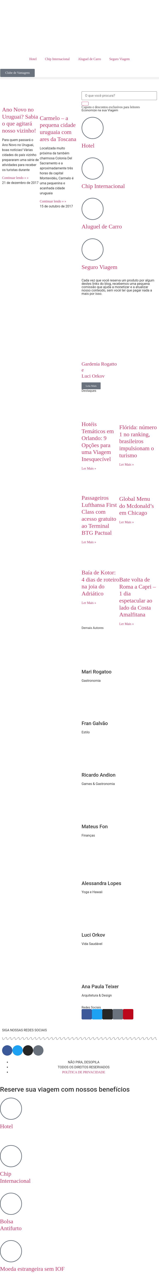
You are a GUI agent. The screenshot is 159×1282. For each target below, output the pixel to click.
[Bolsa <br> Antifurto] (11, 1204)
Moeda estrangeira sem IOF (32, 1269)
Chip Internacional (57, 59)
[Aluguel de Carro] (93, 209)
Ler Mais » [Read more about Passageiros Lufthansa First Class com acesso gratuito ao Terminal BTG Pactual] (89, 542)
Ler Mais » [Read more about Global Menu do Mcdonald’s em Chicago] (126, 522)
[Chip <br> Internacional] (11, 1156)
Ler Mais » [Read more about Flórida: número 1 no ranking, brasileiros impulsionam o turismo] (126, 464)
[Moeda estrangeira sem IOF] (11, 1251)
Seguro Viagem (119, 59)
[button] (79, 78)
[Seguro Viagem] (93, 249)
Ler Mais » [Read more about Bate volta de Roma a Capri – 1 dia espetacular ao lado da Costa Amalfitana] (126, 624)
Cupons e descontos (111, 107)
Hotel (33, 59)
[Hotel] (93, 128)
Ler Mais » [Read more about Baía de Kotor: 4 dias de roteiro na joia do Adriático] (89, 603)
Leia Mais (91, 385)
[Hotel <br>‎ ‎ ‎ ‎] (11, 1109)
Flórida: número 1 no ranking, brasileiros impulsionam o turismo (138, 441)
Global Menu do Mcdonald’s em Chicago (136, 506)
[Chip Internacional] (93, 168)
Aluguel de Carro (89, 59)
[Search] (85, 103)
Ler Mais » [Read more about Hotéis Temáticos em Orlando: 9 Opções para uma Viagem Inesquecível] (89, 468)
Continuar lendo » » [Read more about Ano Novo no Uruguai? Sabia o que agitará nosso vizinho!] (15, 178)
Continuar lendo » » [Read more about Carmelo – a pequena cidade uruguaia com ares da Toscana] (53, 201)
